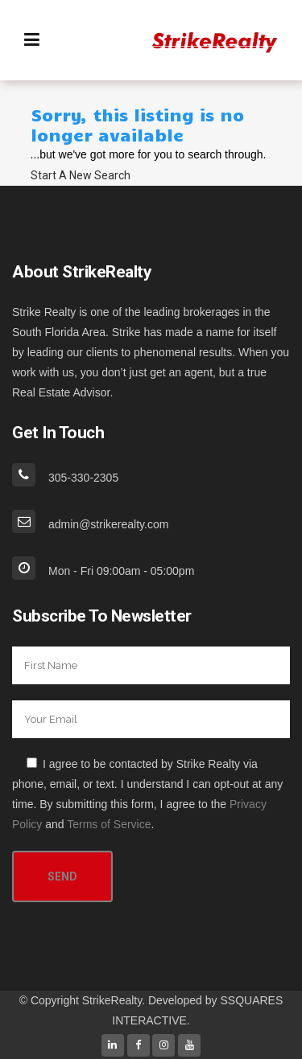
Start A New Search (80, 175)
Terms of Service (109, 824)
